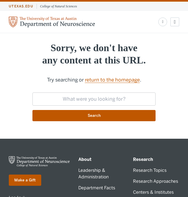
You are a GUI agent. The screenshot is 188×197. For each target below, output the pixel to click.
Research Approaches (155, 181)
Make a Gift (25, 180)
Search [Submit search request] (94, 115)
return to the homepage (112, 80)
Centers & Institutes (153, 192)
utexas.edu (21, 6)
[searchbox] (94, 99)
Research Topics (150, 170)
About (85, 159)
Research (143, 159)
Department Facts (96, 187)
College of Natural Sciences (58, 6)
